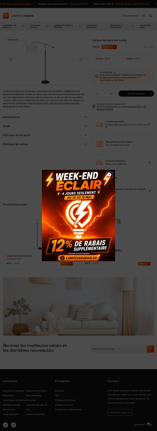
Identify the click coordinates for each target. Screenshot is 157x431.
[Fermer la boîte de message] (109, 175)
